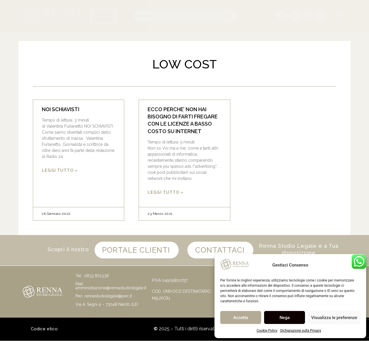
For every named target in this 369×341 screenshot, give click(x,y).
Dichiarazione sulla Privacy (300, 331)
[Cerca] (228, 16)
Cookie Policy (267, 331)
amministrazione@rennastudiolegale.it (111, 288)
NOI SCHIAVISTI (60, 109)
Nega (285, 317)
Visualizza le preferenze (334, 317)
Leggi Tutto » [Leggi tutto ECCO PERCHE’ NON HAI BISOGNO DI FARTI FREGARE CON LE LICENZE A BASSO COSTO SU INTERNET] (166, 192)
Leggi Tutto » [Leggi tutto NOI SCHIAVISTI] (60, 170)
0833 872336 (96, 276)
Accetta (240, 317)
